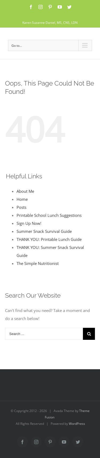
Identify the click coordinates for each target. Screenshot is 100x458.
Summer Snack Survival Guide (44, 231)
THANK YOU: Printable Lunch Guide (49, 239)
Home (22, 199)
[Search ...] (44, 334)
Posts (21, 207)
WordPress (77, 423)
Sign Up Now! (29, 223)
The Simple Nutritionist (38, 263)
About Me (25, 191)
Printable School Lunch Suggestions (49, 215)
